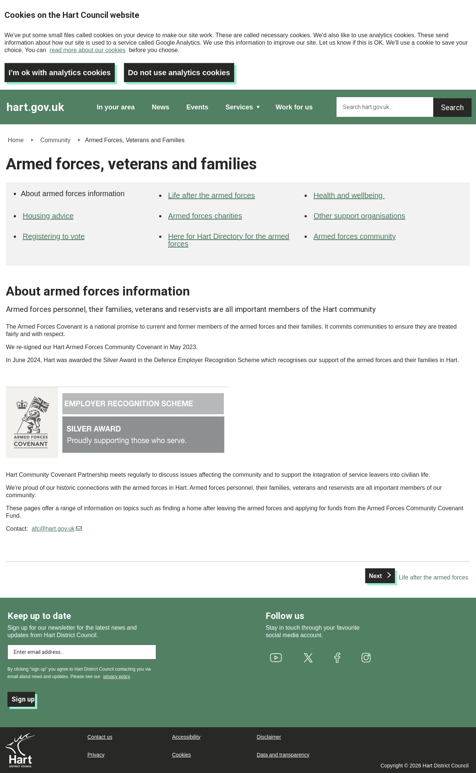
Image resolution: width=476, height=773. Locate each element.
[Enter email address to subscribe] (81, 652)
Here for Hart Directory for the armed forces (228, 240)
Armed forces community (354, 236)
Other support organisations (359, 216)
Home (16, 140)
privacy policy (116, 676)
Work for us (294, 107)
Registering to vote (54, 236)
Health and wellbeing (349, 195)
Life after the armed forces (211, 195)
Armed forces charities (205, 216)
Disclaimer (269, 737)
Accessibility (186, 737)
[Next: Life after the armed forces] (416, 577)
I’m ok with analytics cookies (60, 72)
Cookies (181, 755)
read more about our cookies (88, 50)
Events (197, 107)
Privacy (95, 755)
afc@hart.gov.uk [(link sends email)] (57, 529)
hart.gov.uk (35, 107)
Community (56, 140)
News (160, 107)
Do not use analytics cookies (179, 72)
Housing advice (48, 216)
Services (239, 107)
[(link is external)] (276, 657)
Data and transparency (283, 755)
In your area (116, 107)
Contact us (99, 737)
